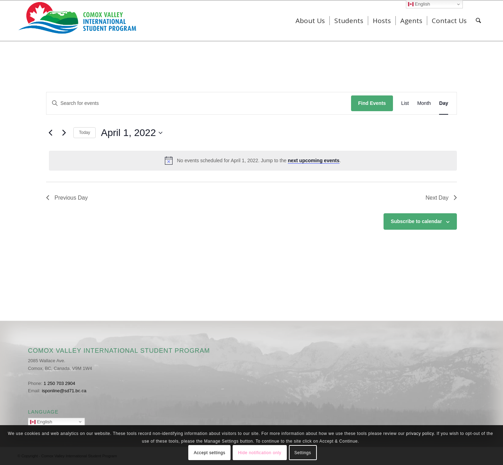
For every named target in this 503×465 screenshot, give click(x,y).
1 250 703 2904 (59, 383)
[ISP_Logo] (78, 20)
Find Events (372, 103)
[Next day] (64, 133)
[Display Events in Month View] (424, 103)
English (57, 422)
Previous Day (67, 198)
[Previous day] (50, 133)
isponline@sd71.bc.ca (64, 390)
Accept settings (209, 452)
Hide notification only (259, 452)
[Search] (478, 20)
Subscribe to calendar (416, 221)
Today (84, 132)
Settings (302, 452)
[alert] (253, 160)
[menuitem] (310, 20)
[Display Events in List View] (405, 103)
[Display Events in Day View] (443, 103)
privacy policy (420, 433)
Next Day (441, 198)
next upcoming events (314, 160)
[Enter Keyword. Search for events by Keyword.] (198, 103)
